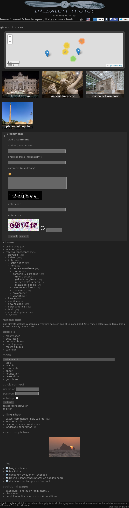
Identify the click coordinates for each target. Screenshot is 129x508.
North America (16, 306)
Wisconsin (31, 324)
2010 (67, 324)
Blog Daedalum (18, 468)
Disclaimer (12, 493)
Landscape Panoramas (19, 427)
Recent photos (14, 344)
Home (4, 19)
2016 (122, 324)
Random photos (15, 341)
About (9, 371)
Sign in (3, 503)
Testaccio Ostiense (23, 268)
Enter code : (15, 204)
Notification (12, 373)
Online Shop (12, 246)
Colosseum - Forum (24, 287)
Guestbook (12, 379)
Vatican (17, 295)
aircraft (12, 324)
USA (5, 324)
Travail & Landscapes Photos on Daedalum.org (36, 478)
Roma (59, 19)
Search (10, 365)
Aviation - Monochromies (20, 424)
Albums (8, 242)
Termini (17, 271)
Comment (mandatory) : (22, 168)
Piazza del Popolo (25, 284)
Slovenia (13, 254)
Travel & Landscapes (27, 19)
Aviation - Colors (15, 421)
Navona (17, 293)
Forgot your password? (15, 406)
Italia (12, 326)
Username (9, 389)
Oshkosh (20, 324)
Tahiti (11, 309)
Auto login (10, 398)
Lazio (31, 326)
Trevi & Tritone (23, 276)
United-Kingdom (17, 312)
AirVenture (43, 324)
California (103, 324)
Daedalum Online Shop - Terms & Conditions (31, 496)
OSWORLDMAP (13, 376)
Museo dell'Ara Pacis (27, 282)
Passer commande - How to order (25, 418)
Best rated (12, 338)
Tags (8, 362)
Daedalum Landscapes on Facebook (30, 481)
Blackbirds (15, 471)
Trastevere (19, 290)
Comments (12, 368)
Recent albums (14, 347)
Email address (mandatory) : (25, 156)
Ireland (12, 257)
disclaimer (25, 505)
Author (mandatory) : (20, 145)
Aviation (10, 249)
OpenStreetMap (115, 66)
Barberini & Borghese (25, 274)
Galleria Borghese (25, 279)
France (12, 298)
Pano (74, 324)
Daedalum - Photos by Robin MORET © (28, 490)
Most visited (13, 336)
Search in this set (13, 27)
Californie (113, 324)
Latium (24, 326)
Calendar (11, 349)
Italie (6, 326)
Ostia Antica (17, 263)
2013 (80, 324)
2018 (86, 324)
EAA (62, 324)
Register (7, 408)
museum (54, 324)
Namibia (13, 301)
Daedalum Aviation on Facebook (28, 474)
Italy (48, 19)
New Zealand (15, 304)
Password (9, 393)
